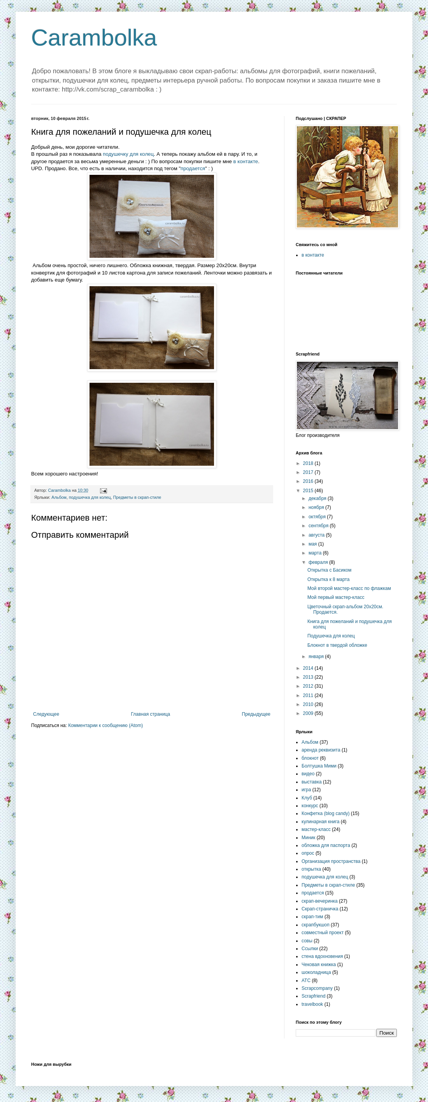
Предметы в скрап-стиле (137, 497)
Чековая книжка (319, 964)
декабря (318, 498)
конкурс (310, 805)
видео (308, 773)
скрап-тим (312, 916)
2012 (309, 686)
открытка (311, 869)
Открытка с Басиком (329, 570)
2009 (309, 713)
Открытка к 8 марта (328, 579)
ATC (306, 980)
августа (317, 535)
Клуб (307, 798)
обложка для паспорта (326, 845)
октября (318, 516)
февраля (319, 562)
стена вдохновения (322, 956)
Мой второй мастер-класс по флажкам (349, 588)
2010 (309, 704)
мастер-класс (316, 829)
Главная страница (150, 714)
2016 (309, 481)
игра (306, 789)
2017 (309, 472)
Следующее (46, 714)
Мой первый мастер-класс (335, 597)
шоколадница (316, 972)
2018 (309, 463)
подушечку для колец (128, 154)
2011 (309, 695)
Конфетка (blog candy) (326, 813)
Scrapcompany (317, 988)
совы (307, 941)
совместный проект (323, 932)
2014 (309, 668)
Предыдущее (256, 714)
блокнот (310, 758)
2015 (309, 490)
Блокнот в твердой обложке (337, 645)
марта (316, 553)
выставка (312, 782)
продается (193, 168)
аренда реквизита (321, 750)
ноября (317, 507)
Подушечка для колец (331, 636)
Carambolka (94, 38)
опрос (308, 853)
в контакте (245, 161)
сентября (319, 525)
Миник (308, 837)
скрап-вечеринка (320, 901)
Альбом (59, 497)
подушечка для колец (90, 497)
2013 (309, 677)
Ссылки (310, 948)
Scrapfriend (313, 996)
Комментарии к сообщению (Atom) (105, 725)
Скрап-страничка (320, 909)
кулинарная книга (320, 821)
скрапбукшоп (316, 925)
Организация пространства (331, 861)
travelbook (312, 1004)
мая (313, 544)
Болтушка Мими (319, 766)
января (317, 656)
